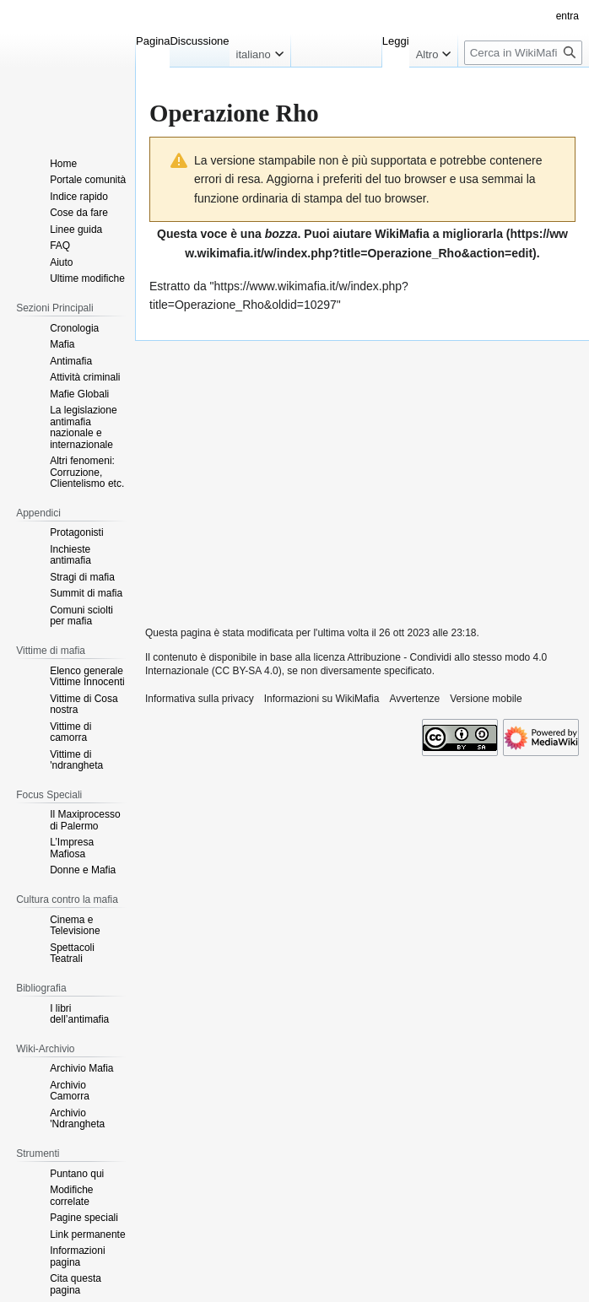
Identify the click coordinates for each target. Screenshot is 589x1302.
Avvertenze (414, 699)
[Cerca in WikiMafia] (523, 53)
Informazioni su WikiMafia (322, 699)
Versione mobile (485, 699)
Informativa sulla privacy (199, 699)
